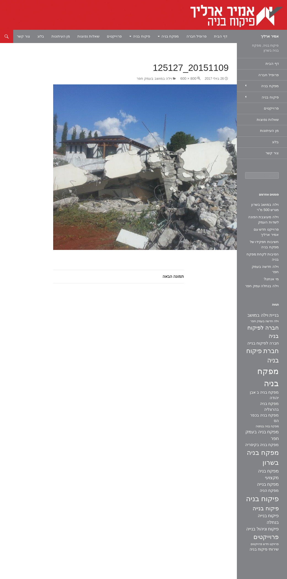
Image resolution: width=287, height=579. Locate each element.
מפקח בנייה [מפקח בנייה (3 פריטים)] (268, 484)
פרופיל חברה (196, 36)
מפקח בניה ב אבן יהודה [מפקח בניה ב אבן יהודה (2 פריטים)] (264, 395)
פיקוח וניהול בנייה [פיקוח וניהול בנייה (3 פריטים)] (262, 529)
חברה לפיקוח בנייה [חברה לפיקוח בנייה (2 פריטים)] (263, 343)
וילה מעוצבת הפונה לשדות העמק (263, 220)
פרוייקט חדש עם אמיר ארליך (266, 232)
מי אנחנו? (271, 279)
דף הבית (220, 36)
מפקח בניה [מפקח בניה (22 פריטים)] (268, 377)
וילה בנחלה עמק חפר (262, 286)
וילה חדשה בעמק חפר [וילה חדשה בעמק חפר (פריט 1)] (264, 321)
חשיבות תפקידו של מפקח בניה (264, 244)
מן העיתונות (61, 36)
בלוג (40, 36)
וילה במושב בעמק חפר (154, 78)
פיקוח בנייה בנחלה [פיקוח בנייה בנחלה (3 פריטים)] (268, 519)
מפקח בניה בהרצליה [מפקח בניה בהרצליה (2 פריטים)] (269, 406)
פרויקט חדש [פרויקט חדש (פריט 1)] (271, 544)
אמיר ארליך (270, 36)
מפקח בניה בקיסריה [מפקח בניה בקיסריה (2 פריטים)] (262, 444)
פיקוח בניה (141, 36)
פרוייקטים (114, 36)
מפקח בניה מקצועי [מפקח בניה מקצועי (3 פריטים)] (268, 474)
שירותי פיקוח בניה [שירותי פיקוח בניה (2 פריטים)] (264, 549)
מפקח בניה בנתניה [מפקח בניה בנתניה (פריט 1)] (267, 426)
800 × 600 (188, 78)
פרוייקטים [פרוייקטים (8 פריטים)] (266, 536)
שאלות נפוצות (88, 36)
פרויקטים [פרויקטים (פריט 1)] (256, 544)
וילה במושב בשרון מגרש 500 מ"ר (265, 207)
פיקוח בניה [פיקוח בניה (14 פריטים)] (262, 499)
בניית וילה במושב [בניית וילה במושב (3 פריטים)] (263, 315)
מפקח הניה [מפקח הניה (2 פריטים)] (269, 490)
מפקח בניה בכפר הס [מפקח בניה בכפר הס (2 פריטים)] (264, 418)
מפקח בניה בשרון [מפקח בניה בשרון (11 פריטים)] (263, 457)
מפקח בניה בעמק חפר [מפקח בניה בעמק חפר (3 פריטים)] (262, 435)
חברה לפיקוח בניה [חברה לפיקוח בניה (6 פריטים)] (263, 332)
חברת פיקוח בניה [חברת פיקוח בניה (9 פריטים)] (262, 355)
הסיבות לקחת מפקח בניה (263, 257)
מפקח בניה (170, 36)
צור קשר (23, 36)
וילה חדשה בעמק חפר (265, 269)
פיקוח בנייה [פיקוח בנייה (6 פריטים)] (266, 508)
